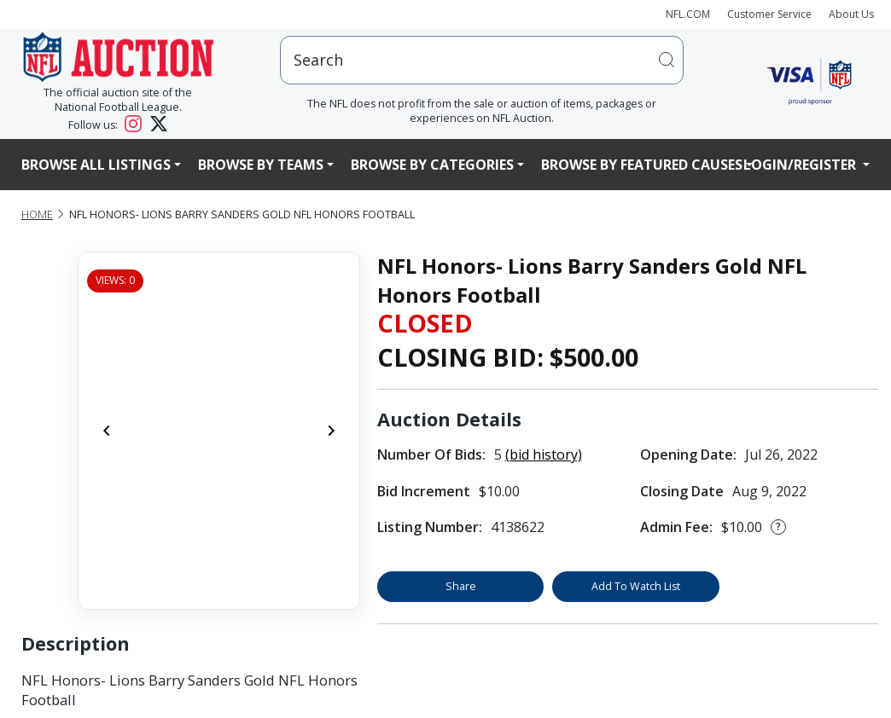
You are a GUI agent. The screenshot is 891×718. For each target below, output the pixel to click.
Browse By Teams (260, 164)
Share (461, 586)
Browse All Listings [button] (96, 164)
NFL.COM (688, 14)
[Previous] (107, 431)
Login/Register (801, 164)
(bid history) (543, 454)
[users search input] (482, 60)
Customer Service (769, 14)
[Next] (331, 431)
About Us (851, 14)
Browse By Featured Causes (641, 164)
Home (37, 214)
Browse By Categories (432, 164)
